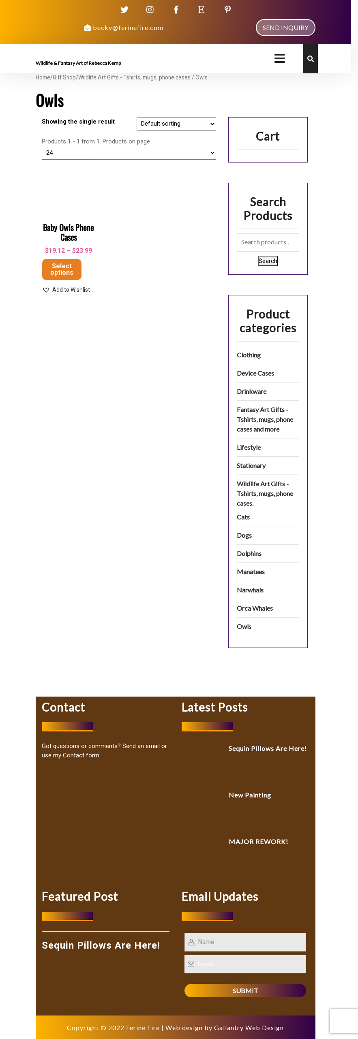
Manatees (251, 571)
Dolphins (249, 553)
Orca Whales (255, 608)
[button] (66, 290)
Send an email (141, 746)
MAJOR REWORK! (258, 841)
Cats (243, 517)
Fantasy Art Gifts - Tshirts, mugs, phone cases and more (265, 419)
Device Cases (255, 373)
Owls (244, 626)
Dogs (244, 535)
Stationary (251, 465)
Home (43, 77)
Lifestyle (249, 447)
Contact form (81, 755)
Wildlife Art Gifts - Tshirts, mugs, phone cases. (135, 77)
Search (268, 261)
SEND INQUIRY (286, 27)
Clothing (249, 355)
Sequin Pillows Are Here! (268, 748)
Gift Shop (64, 77)
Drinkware (251, 391)
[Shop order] (176, 124)
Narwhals (250, 590)
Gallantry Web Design (249, 1027)
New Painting (250, 795)
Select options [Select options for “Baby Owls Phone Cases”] (61, 269)
